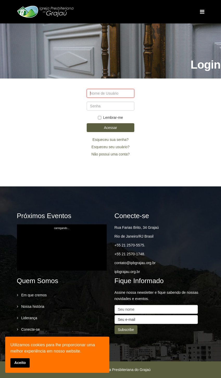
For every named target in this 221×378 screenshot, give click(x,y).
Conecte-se (30, 329)
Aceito (20, 363)
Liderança (28, 318)
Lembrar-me (110, 117)
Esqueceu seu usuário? (110, 147)
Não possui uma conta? (110, 154)
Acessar (110, 128)
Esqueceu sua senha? (110, 140)
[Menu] (202, 11)
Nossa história (32, 306)
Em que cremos (33, 295)
